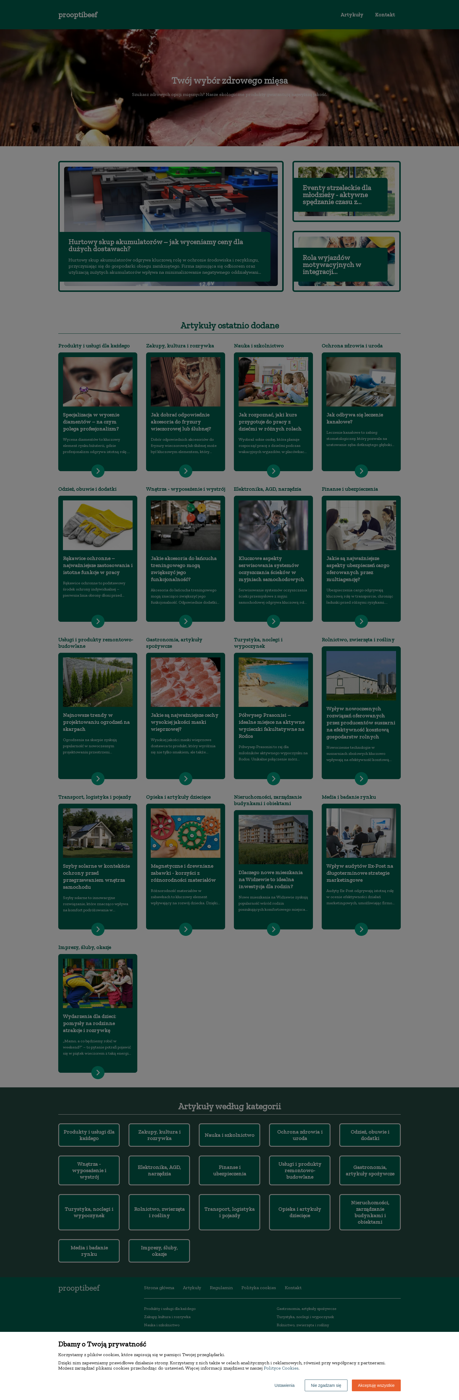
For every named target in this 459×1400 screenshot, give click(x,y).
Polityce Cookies (281, 1368)
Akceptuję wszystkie (376, 1385)
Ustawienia (284, 1385)
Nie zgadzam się (326, 1385)
